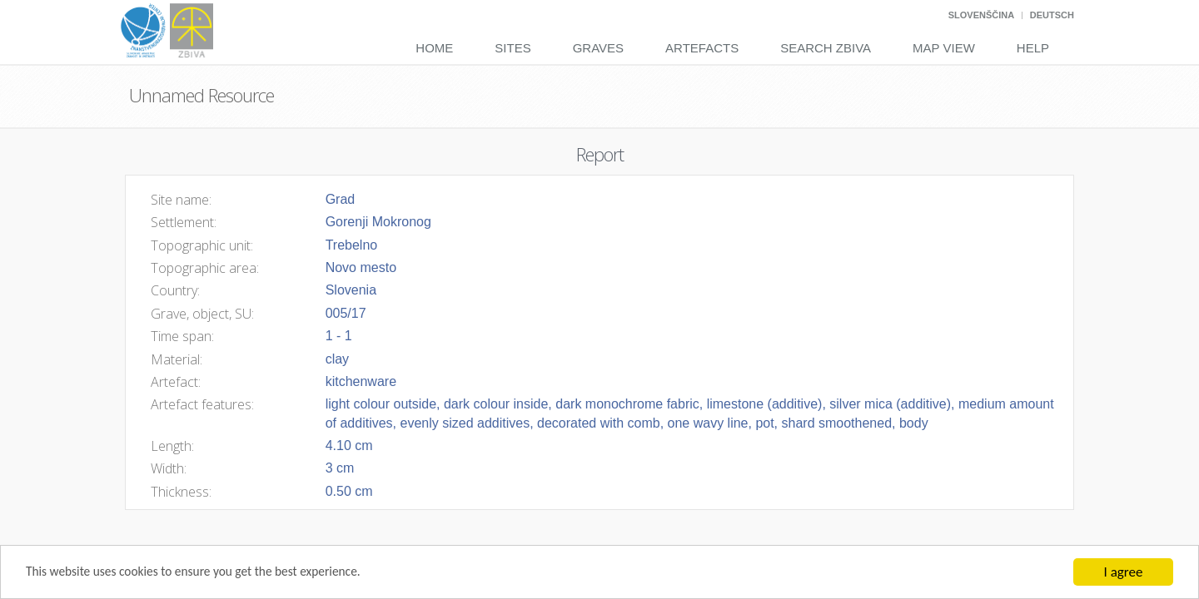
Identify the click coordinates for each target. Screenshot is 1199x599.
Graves (598, 48)
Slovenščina (981, 15)
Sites (512, 48)
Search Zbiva (825, 48)
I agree (1123, 572)
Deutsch (1052, 15)
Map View (944, 48)
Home (434, 48)
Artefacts (702, 48)
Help (1033, 48)
